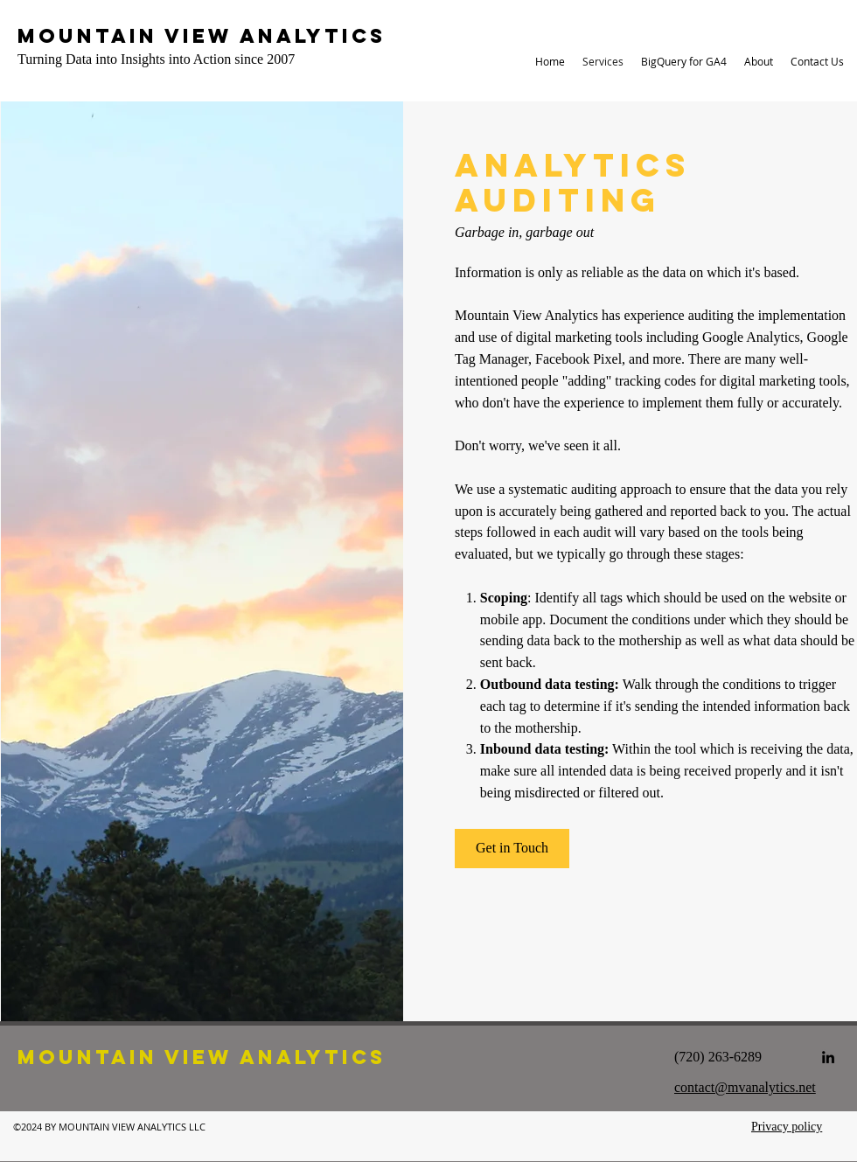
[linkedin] (828, 1057)
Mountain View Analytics (201, 36)
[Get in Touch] (512, 848)
